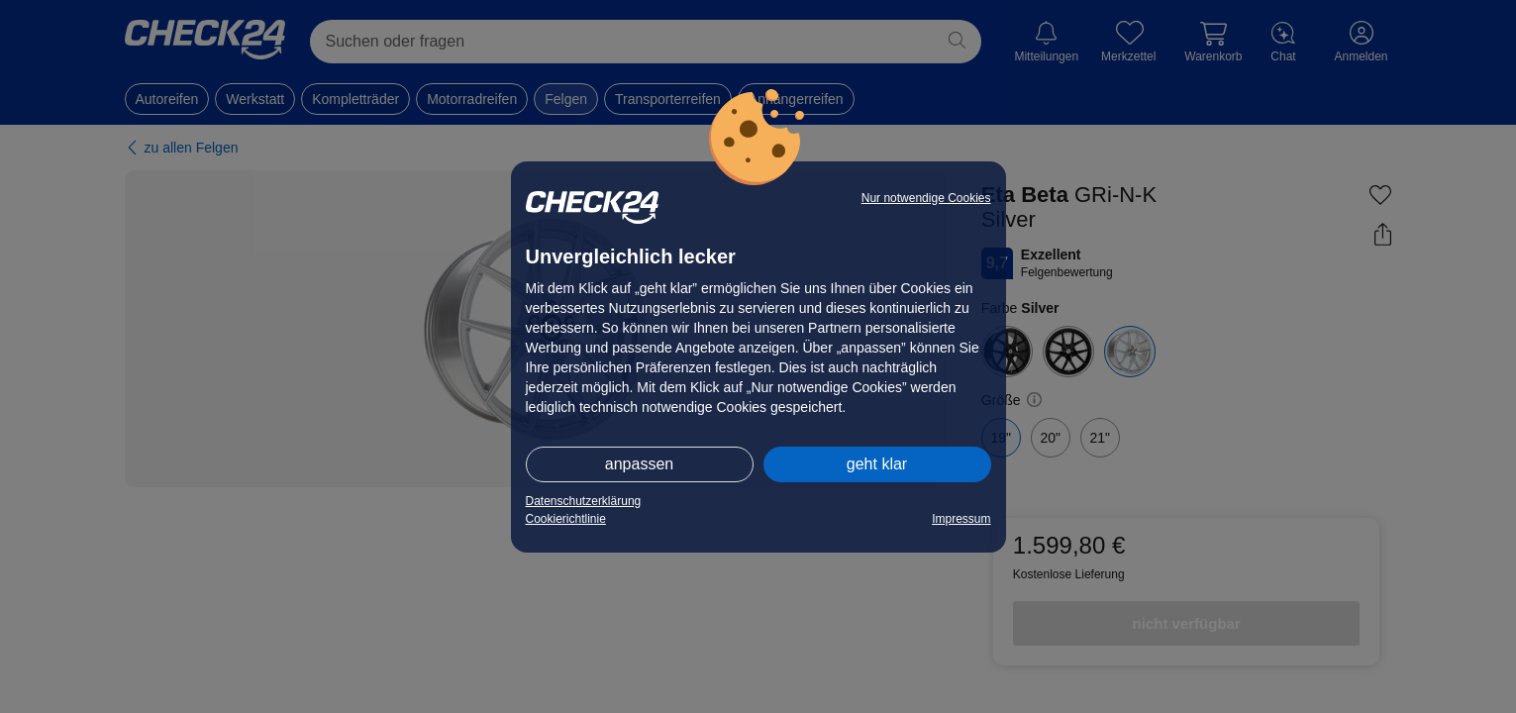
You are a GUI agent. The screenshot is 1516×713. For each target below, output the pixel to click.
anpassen (639, 464)
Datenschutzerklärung (584, 501)
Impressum (961, 519)
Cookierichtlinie (566, 519)
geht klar (877, 464)
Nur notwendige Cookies (926, 198)
